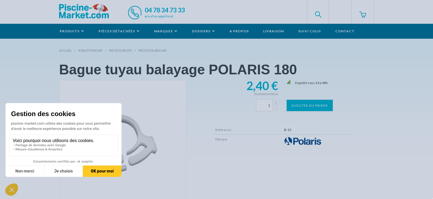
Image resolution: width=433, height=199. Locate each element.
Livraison (273, 31)
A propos (239, 31)
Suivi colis (309, 31)
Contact (345, 31)
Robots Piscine (90, 50)
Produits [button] (72, 31)
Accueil (65, 50)
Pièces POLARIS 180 (152, 50)
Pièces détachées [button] (119, 31)
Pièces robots (120, 50)
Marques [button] (166, 31)
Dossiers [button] (203, 31)
